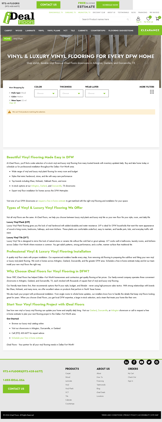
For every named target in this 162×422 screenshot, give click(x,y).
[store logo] (18, 18)
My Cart (131, 373)
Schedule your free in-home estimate (27, 337)
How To (100, 377)
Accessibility (144, 415)
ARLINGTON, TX (84, 12)
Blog (133, 12)
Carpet (8, 30)
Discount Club (99, 12)
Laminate (30, 30)
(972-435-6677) (12, 6)
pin (156, 362)
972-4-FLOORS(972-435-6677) (23, 371)
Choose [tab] (40, 93)
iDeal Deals (101, 392)
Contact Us (48, 5)
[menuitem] (81, 30)
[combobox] (105, 19)
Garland (43, 185)
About (99, 373)
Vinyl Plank (53, 30)
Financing (142, 12)
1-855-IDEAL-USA (14, 380)
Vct (65, 30)
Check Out (132, 377)
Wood (19, 30)
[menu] (81, 30)
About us (111, 12)
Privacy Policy (130, 415)
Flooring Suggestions (121, 30)
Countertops (69, 403)
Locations (100, 396)
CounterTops (98, 30)
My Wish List (148, 20)
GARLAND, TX (70, 12)
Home (7, 38)
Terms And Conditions (111, 415)
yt (141, 362)
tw (149, 362)
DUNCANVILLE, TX (56, 12)
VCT (67, 392)
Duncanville (57, 185)
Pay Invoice (154, 12)
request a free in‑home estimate (51, 200)
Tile (73, 30)
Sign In (130, 381)
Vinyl (41, 30)
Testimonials (123, 12)
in (126, 362)
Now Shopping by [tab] (16, 87)
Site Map (154, 415)
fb (134, 362)
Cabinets (82, 30)
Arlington (35, 185)
